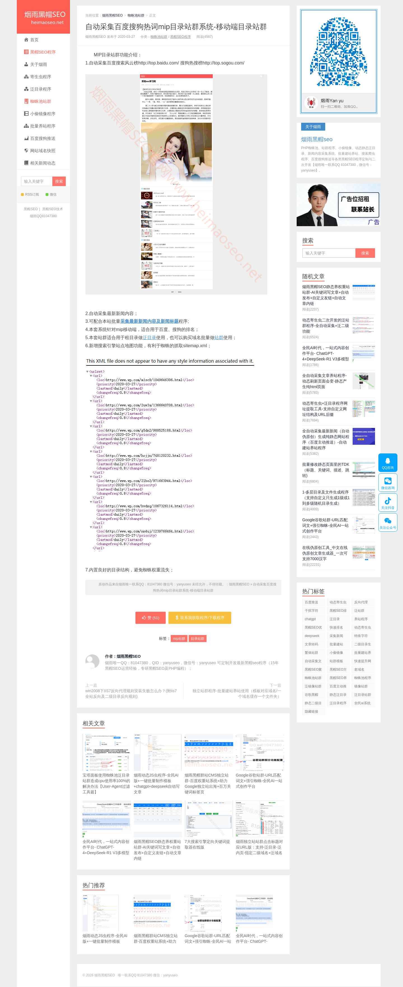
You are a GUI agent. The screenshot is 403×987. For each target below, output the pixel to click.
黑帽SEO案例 (313, 670)
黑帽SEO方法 (338, 670)
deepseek (312, 636)
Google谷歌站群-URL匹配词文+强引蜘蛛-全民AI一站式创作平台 (260, 762)
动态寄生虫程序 (362, 628)
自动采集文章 (313, 662)
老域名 (359, 669)
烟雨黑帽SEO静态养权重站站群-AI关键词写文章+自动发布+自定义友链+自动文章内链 (158, 831)
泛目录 (149, 337)
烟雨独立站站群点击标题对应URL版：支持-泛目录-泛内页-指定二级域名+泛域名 (260, 836)
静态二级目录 (313, 704)
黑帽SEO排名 (338, 612)
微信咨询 (387, 482)
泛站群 (359, 611)
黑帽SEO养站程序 (338, 679)
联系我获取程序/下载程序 (200, 618)
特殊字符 (361, 636)
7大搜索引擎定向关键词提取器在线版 (209, 825)
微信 (51, 194)
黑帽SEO (31, 209)
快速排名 (336, 627)
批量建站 (336, 644)
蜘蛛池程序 (362, 678)
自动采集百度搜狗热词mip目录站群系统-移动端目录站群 (176, 26)
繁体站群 (311, 653)
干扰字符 (311, 611)
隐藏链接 (311, 711)
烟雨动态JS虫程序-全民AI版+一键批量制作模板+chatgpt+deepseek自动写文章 (158, 765)
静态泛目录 (338, 695)
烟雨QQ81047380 (43, 216)
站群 (218, 337)
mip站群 (179, 639)
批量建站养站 (362, 654)
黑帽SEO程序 (180, 37)
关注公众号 (387, 522)
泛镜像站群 (313, 686)
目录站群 (197, 639)
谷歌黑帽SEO (311, 696)
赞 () (150, 618)
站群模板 (336, 661)
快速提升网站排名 (362, 662)
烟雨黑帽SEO (43, 17)
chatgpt (310, 619)
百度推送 (311, 602)
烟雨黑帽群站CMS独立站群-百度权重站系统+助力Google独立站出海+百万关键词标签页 (209, 765)
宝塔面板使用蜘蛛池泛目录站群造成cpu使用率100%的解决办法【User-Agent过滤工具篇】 (107, 765)
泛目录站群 (362, 695)
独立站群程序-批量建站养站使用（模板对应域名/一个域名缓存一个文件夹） (237, 694)
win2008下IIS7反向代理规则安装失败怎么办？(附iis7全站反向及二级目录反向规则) (131, 694)
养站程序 (361, 619)
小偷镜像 (336, 653)
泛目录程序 (338, 703)
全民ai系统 (362, 703)
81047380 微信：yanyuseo (157, 976)
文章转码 (311, 644)
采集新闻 (336, 636)
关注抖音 (387, 502)
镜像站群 (361, 686)
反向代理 (361, 602)
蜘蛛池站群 (136, 15)
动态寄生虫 (338, 602)
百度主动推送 (338, 687)
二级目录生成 (362, 645)
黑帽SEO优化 (313, 628)
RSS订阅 (30, 194)
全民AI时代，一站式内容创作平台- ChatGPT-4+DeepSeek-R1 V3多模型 (107, 828)
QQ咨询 (387, 462)
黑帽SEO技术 (52, 209)
